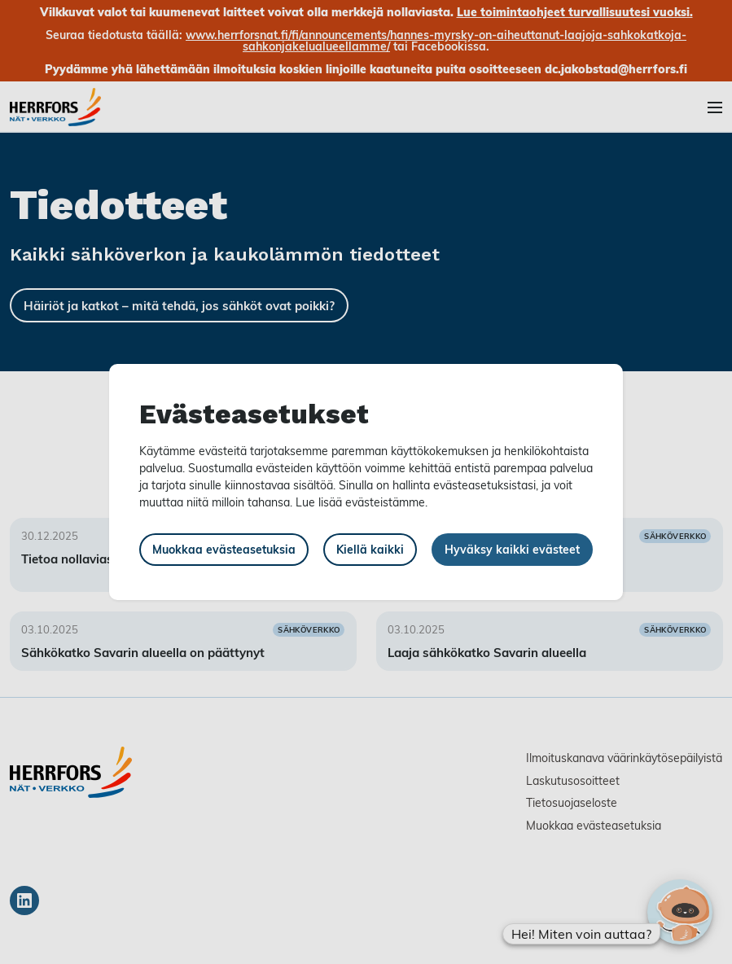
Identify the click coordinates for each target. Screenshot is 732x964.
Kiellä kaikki (370, 549)
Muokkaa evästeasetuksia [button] (224, 549)
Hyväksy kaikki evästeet (512, 549)
